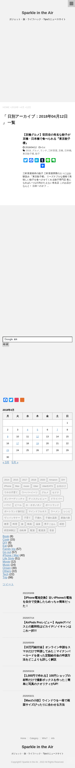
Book (6, 536)
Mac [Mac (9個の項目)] (17, 486)
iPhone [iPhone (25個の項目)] (7, 486)
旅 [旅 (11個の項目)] (22, 524)
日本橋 (68, 150)
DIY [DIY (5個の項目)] (63, 479)
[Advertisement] (37, 62)
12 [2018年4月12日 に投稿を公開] (37, 436)
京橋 (61, 150)
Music (6, 564)
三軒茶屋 (52, 150)
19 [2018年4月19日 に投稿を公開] (37, 443)
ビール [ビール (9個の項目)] (18, 505)
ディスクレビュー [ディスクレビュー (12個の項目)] (37, 498)
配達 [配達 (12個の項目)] (32, 530)
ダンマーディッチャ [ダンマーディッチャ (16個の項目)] (14, 498)
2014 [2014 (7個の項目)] (6, 479)
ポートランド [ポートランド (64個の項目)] (52, 505)
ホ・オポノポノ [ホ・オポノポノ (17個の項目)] (34, 505)
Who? (44, 738)
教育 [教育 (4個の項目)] (6, 524)
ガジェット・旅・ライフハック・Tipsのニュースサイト (37, 753)
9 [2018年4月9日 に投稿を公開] (7, 436)
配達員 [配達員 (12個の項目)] (42, 530)
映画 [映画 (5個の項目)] (29, 524)
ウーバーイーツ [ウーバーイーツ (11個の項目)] (30, 492)
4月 (22, 107)
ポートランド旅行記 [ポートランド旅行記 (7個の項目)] (14, 511)
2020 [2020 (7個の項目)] (42, 479)
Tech (6, 574)
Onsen (7, 567)
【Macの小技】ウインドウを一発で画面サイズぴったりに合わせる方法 (46, 702)
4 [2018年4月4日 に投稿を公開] (27, 429)
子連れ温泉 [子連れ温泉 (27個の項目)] (51, 517)
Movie (6, 561)
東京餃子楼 (28, 153)
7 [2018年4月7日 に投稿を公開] (57, 429)
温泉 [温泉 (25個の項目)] (38, 524)
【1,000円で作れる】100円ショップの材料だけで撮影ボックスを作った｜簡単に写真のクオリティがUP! (46, 679)
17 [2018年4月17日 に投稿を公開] (17, 443)
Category (34, 738)
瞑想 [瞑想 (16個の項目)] (62, 524)
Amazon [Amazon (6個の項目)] (53, 479)
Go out (7, 552)
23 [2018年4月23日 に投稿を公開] (7, 450)
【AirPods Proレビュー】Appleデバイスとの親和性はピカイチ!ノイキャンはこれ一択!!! (47, 626)
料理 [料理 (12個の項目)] (15, 524)
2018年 (15, 107)
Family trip (9, 548)
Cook (6, 539)
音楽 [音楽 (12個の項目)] (51, 530)
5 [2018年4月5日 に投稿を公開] (37, 429)
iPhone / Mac (11, 555)
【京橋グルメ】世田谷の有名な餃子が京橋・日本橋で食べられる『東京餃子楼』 (46, 138)
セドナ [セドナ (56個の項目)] (55, 492)
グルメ (35, 150)
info (52, 738)
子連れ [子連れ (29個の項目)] (38, 517)
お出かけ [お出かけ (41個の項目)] (61, 486)
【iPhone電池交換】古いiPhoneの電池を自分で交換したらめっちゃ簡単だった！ (47, 601)
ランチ (43, 150)
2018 (28, 150)
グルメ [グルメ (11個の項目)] (45, 492)
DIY (5, 542)
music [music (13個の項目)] (26, 486)
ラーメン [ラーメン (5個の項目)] (55, 511)
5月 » (15, 462)
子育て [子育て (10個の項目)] (27, 517)
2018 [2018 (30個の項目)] (33, 479)
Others (7, 571)
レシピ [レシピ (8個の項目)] (67, 511)
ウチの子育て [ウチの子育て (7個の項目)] (11, 492)
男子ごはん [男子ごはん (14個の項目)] (50, 524)
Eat (43, 147)
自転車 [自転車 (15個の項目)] (22, 530)
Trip (5, 577)
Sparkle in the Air (37, 13)
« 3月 (6, 462)
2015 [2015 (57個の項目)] (15, 479)
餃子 (37, 153)
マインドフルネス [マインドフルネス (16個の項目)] (37, 511)
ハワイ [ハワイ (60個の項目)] (7, 505)
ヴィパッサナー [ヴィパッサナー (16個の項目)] (12, 517)
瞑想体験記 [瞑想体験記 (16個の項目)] (10, 530)
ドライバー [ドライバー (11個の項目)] (56, 498)
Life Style (8, 558)
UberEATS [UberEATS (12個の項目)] (47, 486)
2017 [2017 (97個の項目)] (24, 479)
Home (23, 738)
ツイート (8, 584)
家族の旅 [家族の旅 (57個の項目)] (65, 517)
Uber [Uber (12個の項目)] (35, 486)
